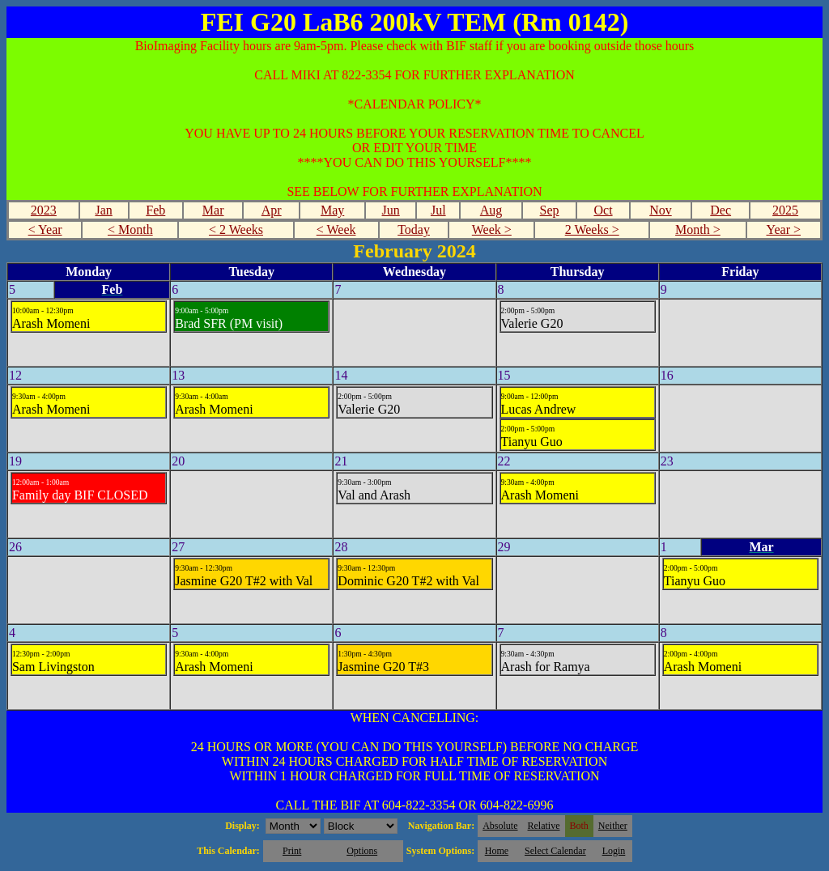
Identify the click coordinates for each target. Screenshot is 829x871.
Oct (602, 210)
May (332, 210)
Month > (698, 229)
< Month (130, 229)
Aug (491, 210)
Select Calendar (555, 850)
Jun (391, 210)
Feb (155, 210)
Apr (271, 210)
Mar (213, 210)
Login (614, 850)
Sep (549, 210)
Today (413, 229)
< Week (336, 229)
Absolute (500, 825)
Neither (612, 825)
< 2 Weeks (236, 229)
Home (496, 850)
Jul (438, 210)
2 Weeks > (592, 229)
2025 (785, 210)
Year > (783, 229)
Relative (544, 825)
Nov (660, 210)
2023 (44, 210)
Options (361, 850)
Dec (720, 210)
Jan (103, 210)
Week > (492, 229)
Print (292, 850)
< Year (45, 229)
